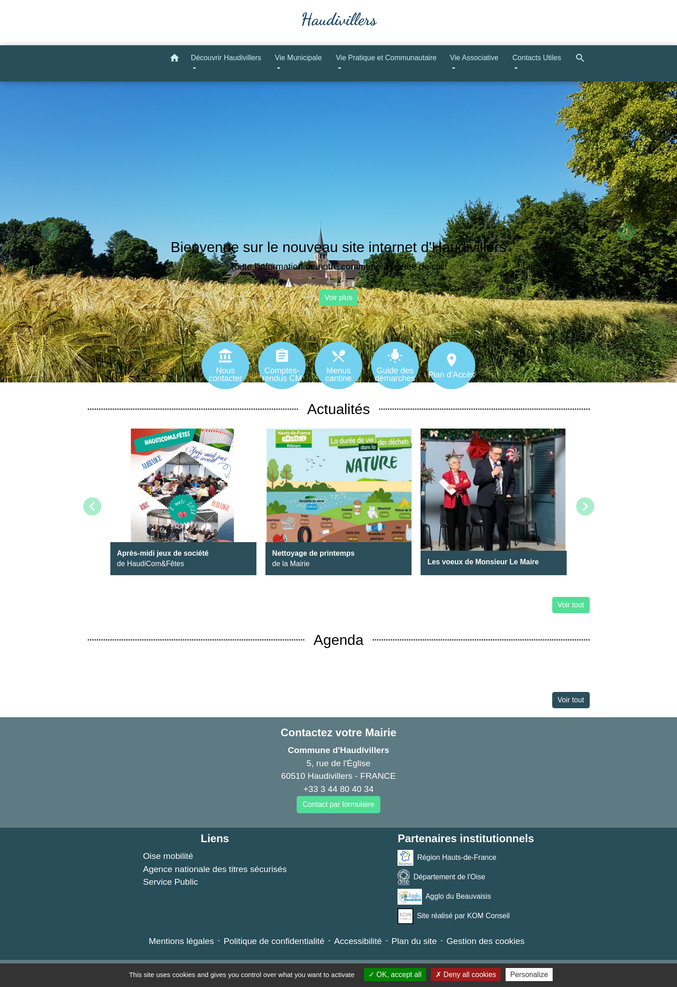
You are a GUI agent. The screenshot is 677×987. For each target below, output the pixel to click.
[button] (174, 59)
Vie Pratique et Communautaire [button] (386, 58)
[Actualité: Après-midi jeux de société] (183, 502)
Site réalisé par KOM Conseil (454, 916)
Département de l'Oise (441, 877)
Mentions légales (181, 941)
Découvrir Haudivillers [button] (226, 58)
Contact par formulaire (338, 804)
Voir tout (571, 605)
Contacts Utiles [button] (536, 58)
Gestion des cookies (485, 941)
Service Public (170, 882)
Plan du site (414, 941)
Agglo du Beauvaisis (444, 897)
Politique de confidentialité (273, 941)
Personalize (529, 974)
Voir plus (338, 297)
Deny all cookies (466, 974)
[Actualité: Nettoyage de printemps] (338, 502)
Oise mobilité (168, 856)
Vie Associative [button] (474, 58)
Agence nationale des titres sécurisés (215, 869)
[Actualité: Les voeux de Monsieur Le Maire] (494, 502)
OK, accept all (395, 974)
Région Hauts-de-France (447, 858)
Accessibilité (358, 941)
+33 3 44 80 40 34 (338, 789)
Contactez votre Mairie (338, 732)
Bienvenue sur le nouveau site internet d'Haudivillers (338, 247)
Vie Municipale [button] (298, 58)
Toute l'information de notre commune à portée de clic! (338, 267)
